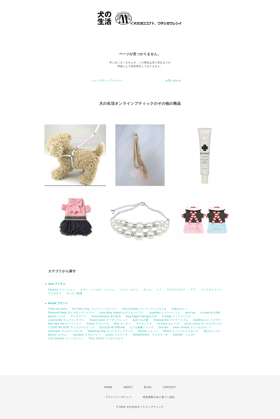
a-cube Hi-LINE (210, 312)
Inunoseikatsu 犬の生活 (106, 316)
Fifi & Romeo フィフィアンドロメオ (144, 308)
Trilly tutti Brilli (57, 308)
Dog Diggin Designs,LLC (141, 316)
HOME (108, 387)
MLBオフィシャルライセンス (180, 331)
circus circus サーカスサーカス (203, 323)
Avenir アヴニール (98, 323)
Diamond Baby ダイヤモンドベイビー (71, 312)
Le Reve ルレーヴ (168, 323)
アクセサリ (54, 293)
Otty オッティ (122, 323)
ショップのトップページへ (107, 80)
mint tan (190, 312)
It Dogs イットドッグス (176, 316)
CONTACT (169, 387)
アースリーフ (79, 316)
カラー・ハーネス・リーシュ (97, 289)
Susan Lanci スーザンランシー (108, 320)
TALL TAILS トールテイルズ (106, 338)
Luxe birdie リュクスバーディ (66, 320)
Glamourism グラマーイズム (171, 320)
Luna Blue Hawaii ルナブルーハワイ (121, 312)
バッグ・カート (129, 289)
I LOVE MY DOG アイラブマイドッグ (71, 327)
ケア (193, 289)
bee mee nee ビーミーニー (65, 323)
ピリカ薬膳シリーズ (142, 327)
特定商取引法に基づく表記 (159, 397)
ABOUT (128, 387)
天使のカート (180, 308)
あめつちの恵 (141, 320)
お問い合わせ (173, 80)
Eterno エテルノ (58, 334)
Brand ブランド (58, 303)
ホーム (147, 289)
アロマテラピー (176, 289)
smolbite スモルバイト (87, 334)
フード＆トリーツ (211, 289)
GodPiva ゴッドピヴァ (207, 320)
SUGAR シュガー (184, 334)
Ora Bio (163, 327)
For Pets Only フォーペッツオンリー (94, 308)
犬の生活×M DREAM (112, 327)
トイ (159, 289)
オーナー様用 (74, 293)
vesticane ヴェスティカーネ (65, 331)
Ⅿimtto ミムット (148, 331)
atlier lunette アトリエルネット (192, 327)
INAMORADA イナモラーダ (150, 334)
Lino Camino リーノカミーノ (66, 338)
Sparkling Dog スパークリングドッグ (110, 331)
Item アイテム (57, 283)
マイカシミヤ (144, 323)
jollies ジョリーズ (116, 334)
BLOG (148, 387)
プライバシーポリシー (118, 397)
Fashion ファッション (61, 289)
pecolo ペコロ (57, 316)
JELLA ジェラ (211, 331)
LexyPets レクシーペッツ (164, 312)
